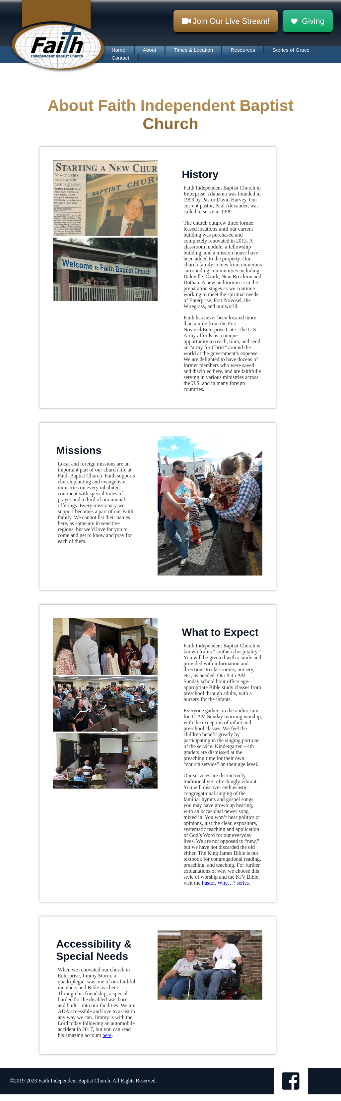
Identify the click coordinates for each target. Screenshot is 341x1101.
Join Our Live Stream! (226, 21)
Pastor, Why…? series (225, 883)
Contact (120, 58)
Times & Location (193, 50)
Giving (307, 21)
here (107, 1035)
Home (118, 50)
